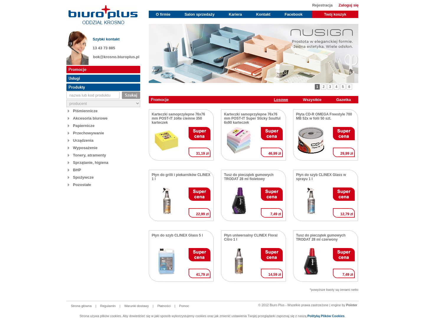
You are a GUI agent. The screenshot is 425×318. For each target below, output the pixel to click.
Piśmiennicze (85, 111)
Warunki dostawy (136, 306)
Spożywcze (83, 177)
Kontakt (263, 14)
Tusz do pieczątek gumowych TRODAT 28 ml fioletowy (249, 177)
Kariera (235, 14)
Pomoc (184, 306)
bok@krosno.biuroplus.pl (116, 57)
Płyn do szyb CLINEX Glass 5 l (177, 235)
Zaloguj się (349, 5)
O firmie (163, 14)
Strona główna (81, 306)
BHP (77, 170)
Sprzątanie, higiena (90, 162)
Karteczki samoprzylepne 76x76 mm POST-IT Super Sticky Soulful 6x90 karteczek (252, 118)
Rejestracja (322, 5)
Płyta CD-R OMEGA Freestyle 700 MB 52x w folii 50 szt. (324, 116)
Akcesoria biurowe (90, 118)
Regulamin (108, 306)
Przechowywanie (88, 133)
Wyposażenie (85, 148)
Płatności (164, 306)
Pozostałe (82, 184)
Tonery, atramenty (89, 155)
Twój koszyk (335, 14)
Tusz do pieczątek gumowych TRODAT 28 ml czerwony (321, 237)
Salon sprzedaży (199, 14)
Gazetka (343, 99)
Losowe (281, 99)
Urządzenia (83, 140)
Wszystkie (312, 99)
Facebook (294, 14)
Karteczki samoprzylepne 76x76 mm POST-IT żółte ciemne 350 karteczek (178, 118)
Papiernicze (83, 125)
